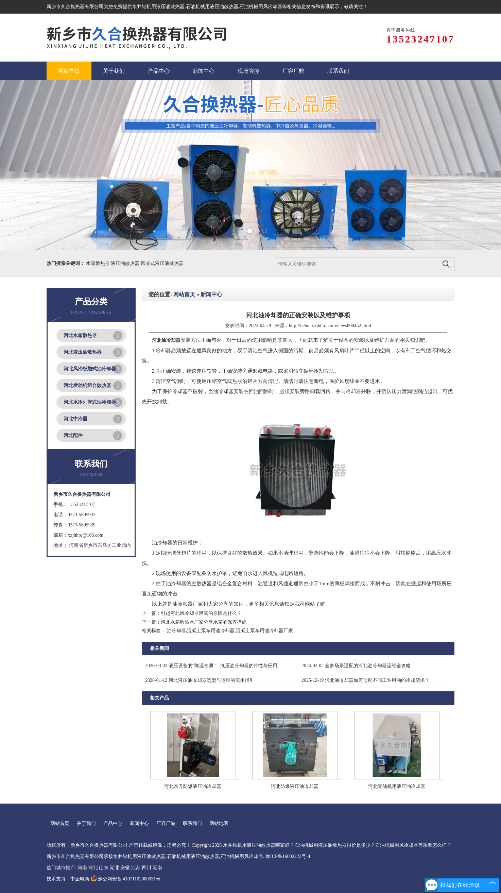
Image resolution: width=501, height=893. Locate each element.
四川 (146, 867)
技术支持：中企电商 (68, 878)
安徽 (125, 867)
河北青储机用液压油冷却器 (396, 786)
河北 (93, 867)
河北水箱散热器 (80, 335)
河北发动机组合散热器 (87, 385)
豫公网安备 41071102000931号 (126, 878)
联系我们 (192, 823)
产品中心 (112, 823)
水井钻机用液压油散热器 (158, 6)
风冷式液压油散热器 (162, 263)
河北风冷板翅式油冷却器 (90, 368)
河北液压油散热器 (83, 352)
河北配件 (73, 435)
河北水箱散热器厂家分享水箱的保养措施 (203, 622)
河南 (82, 867)
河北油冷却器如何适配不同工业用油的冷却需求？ (365, 680)
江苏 (136, 867)
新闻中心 (211, 294)
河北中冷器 (75, 418)
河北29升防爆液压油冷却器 (192, 786)
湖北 (114, 867)
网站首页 (184, 294)
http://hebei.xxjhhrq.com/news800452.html (330, 325)
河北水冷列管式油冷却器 (90, 402)
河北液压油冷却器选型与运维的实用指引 (199, 680)
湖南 (157, 867)
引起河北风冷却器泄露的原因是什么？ (201, 613)
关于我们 (86, 823)
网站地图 (218, 823)
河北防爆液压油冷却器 (294, 786)
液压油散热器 (126, 263)
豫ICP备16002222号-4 (287, 856)
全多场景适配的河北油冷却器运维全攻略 (356, 665)
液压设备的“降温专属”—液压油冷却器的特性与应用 (211, 665)
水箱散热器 (98, 263)
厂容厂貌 (165, 823)
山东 (103, 867)
